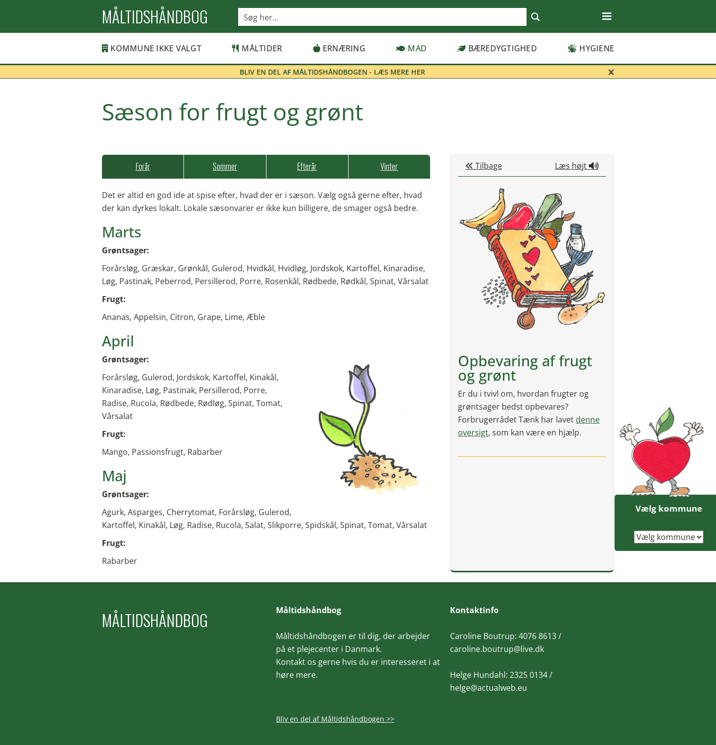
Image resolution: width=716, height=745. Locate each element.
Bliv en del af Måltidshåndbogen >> (335, 719)
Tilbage (483, 165)
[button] (606, 16)
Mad (411, 48)
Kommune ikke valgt (151, 48)
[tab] (142, 167)
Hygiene (591, 48)
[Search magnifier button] (535, 17)
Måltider (257, 48)
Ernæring (339, 48)
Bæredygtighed (497, 48)
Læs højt (577, 165)
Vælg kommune (668, 508)
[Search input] (383, 16)
